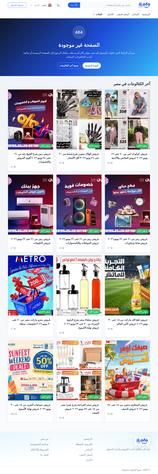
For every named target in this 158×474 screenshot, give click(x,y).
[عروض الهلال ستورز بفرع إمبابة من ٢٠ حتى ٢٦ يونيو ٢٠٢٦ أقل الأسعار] (79, 119)
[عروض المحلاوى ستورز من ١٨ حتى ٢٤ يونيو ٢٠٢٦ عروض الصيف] (127, 372)
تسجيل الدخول (17, 5)
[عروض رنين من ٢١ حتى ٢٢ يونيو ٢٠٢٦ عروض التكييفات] (30, 206)
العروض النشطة (84, 444)
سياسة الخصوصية (39, 444)
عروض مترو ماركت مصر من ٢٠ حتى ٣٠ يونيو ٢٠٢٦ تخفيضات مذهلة (31, 323)
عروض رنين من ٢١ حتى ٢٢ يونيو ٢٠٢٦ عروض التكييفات (31, 242)
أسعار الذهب (123, 14)
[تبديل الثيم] (58, 5)
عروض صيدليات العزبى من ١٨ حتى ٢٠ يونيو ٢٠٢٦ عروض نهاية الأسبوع (31, 408)
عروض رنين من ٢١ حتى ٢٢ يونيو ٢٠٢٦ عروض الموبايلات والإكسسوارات (79, 242)
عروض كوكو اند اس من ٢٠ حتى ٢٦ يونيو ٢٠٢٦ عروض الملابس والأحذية (129, 156)
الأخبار (111, 14)
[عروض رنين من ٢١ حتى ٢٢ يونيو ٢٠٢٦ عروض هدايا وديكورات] (127, 206)
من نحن (44, 439)
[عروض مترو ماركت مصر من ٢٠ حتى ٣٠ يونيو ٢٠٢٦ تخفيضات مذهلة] (30, 287)
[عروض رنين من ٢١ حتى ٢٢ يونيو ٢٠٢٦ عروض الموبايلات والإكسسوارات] (79, 206)
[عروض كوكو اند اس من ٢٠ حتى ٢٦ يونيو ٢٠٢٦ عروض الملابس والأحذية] (127, 119)
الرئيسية (146, 14)
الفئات (97, 14)
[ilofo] (144, 5)
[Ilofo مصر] (142, 441)
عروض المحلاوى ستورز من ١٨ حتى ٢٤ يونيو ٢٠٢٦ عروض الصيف (128, 408)
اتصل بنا (44, 454)
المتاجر (135, 14)
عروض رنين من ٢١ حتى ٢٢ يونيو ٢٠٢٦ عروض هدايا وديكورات (128, 242)
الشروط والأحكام (39, 449)
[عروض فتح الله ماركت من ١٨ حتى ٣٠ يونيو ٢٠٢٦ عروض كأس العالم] (127, 287)
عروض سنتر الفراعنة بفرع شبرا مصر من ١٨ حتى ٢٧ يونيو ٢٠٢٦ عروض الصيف (80, 410)
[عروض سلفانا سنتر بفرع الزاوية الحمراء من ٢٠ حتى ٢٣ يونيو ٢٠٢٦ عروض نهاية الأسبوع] (79, 287)
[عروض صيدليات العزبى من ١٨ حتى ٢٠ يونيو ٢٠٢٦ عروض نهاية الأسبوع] (30, 372)
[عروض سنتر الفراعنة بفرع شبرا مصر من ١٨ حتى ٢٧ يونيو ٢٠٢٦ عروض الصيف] (79, 372)
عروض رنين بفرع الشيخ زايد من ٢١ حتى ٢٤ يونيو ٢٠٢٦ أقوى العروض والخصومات (33, 158)
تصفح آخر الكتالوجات (69, 65)
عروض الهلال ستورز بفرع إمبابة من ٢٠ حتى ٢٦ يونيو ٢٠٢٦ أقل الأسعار (79, 156)
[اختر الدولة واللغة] (40, 5)
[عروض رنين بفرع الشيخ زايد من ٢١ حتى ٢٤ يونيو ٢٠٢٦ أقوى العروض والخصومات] (30, 119)
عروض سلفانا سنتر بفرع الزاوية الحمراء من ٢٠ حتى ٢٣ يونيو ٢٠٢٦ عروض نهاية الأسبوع (81, 325)
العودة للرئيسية (91, 65)
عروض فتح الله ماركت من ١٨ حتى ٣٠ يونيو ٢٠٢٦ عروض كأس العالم (128, 323)
